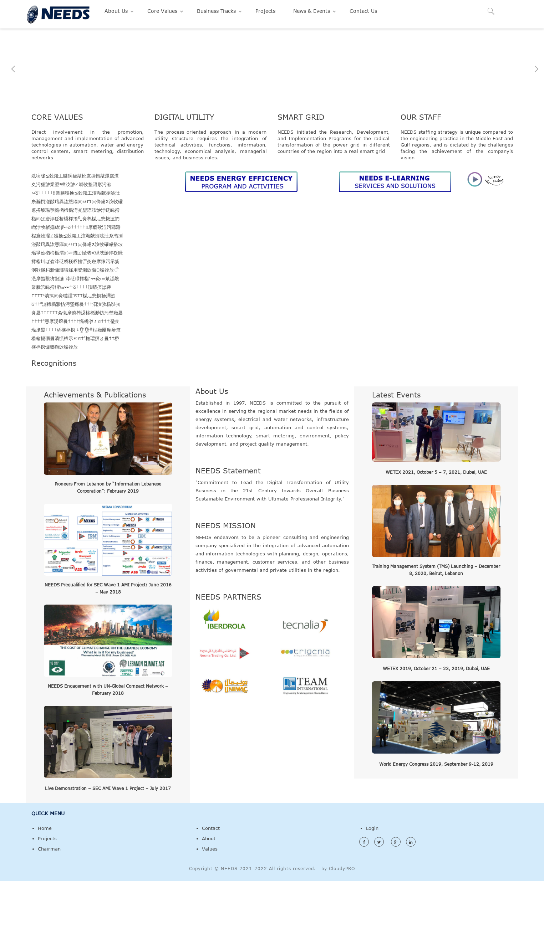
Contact (211, 897)
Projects (265, 11)
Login (372, 897)
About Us (116, 11)
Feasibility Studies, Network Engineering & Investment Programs (436, 129)
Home (45, 897)
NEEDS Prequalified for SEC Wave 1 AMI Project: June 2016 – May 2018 (108, 657)
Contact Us (363, 11)
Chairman (49, 917)
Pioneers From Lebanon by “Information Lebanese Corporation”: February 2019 (108, 556)
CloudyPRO (342, 937)
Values (210, 917)
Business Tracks (216, 11)
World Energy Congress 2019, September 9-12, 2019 (436, 832)
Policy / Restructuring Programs (108, 132)
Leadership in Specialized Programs (272, 129)
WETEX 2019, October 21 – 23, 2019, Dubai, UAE (436, 737)
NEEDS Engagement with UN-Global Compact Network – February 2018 (108, 758)
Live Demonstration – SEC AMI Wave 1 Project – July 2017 (108, 856)
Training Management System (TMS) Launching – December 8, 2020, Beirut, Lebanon (436, 638)
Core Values (162, 11)
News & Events (311, 11)
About (208, 907)
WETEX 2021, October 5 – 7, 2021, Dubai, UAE (436, 540)
